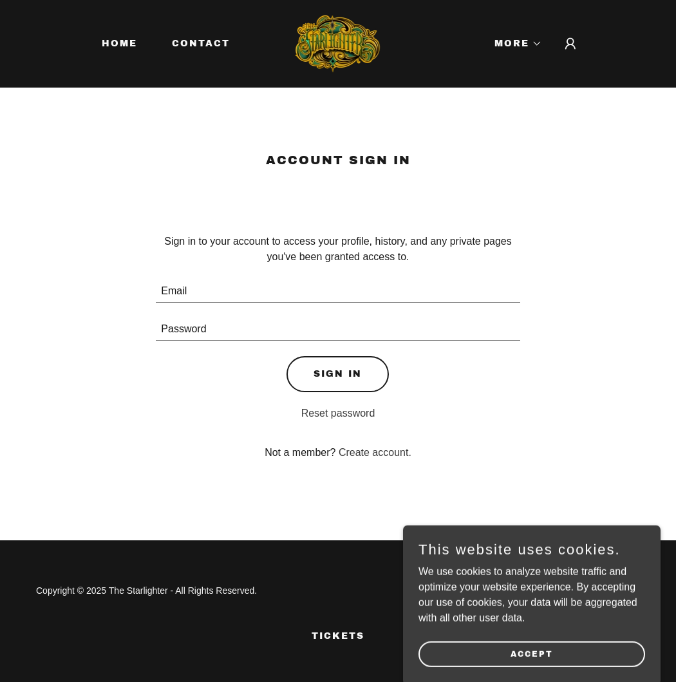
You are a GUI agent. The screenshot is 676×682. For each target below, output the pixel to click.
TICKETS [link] (338, 636)
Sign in (338, 374)
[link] (338, 42)
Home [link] (119, 43)
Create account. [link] (375, 452)
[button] (513, 44)
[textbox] (338, 291)
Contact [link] (201, 43)
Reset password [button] (338, 413)
